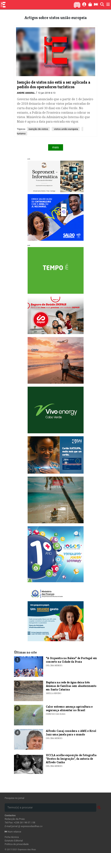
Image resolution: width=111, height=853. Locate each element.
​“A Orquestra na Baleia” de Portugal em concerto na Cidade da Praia (71, 660)
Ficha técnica (12, 837)
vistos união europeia (65, 128)
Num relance (13, 831)
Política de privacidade (17, 844)
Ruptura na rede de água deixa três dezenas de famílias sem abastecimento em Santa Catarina (71, 685)
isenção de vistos (38, 128)
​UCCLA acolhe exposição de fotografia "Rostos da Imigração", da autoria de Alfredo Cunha (71, 758)
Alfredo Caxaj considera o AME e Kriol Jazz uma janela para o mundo (71, 732)
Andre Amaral (26, 92)
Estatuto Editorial (14, 840)
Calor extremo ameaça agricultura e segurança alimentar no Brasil (69, 708)
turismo (21, 133)
